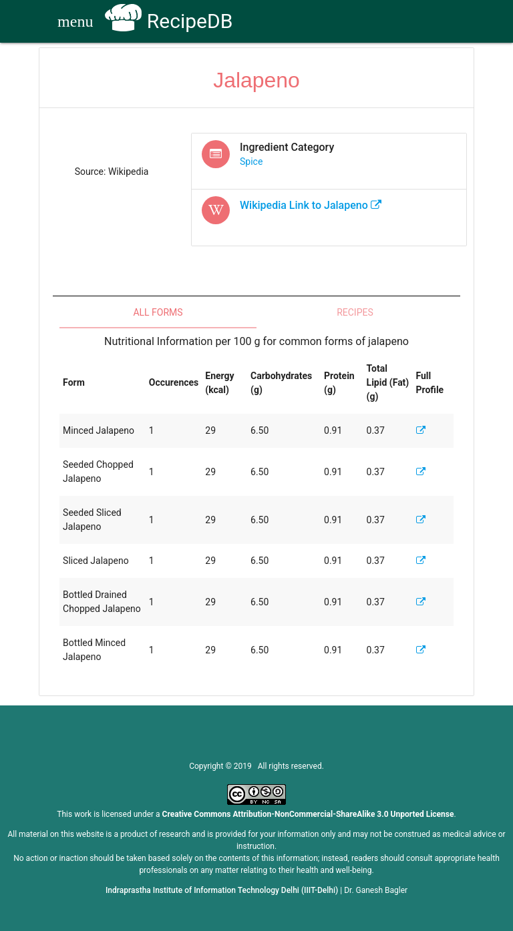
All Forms (157, 312)
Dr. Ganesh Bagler (375, 890)
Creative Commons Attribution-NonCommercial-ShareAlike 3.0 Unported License (308, 814)
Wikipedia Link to (310, 205)
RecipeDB (168, 21)
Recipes (355, 312)
